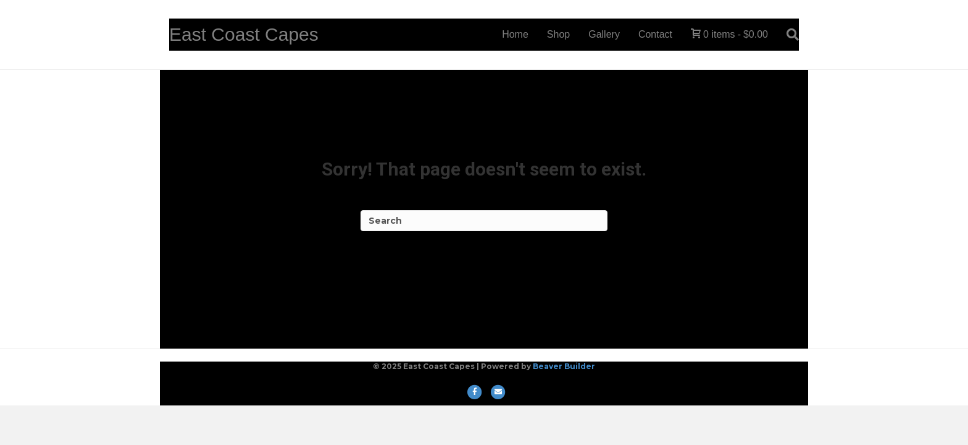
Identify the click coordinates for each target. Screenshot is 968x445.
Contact (655, 34)
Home (515, 34)
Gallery (604, 34)
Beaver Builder (564, 366)
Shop (558, 34)
